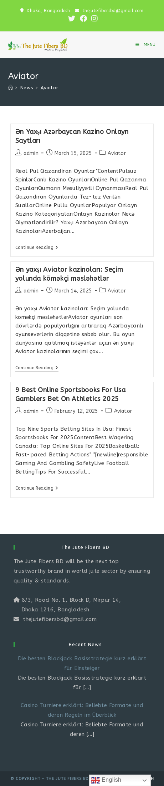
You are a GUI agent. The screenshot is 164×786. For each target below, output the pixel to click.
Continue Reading (36, 248)
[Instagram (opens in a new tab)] (93, 18)
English (106, 780)
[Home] (10, 87)
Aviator (49, 87)
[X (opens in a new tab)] (71, 18)
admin (31, 153)
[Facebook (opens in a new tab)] (83, 18)
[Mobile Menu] (145, 44)
